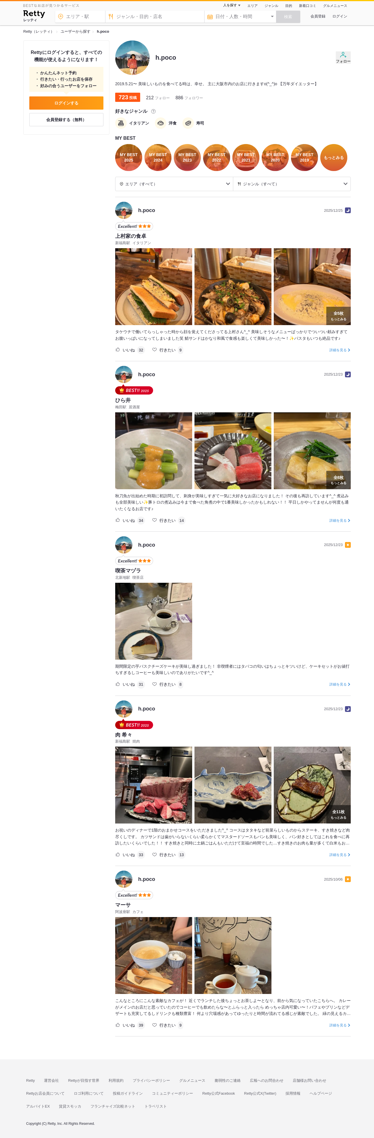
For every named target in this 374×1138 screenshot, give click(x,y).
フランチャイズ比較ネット (112, 1106)
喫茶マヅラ (128, 571)
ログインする (66, 103)
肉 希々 (123, 735)
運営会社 (51, 1080)
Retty (30, 1080)
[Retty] (34, 15)
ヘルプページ (321, 1093)
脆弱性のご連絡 (228, 1080)
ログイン (339, 16)
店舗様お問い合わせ (309, 1080)
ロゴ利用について (89, 1093)
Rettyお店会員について (45, 1093)
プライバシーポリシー (151, 1080)
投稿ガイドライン (128, 1093)
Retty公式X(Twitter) (260, 1093)
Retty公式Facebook (218, 1093)
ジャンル (271, 6)
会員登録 (318, 16)
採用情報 (293, 1093)
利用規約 (116, 1080)
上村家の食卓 (130, 236)
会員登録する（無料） (66, 119)
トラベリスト (155, 1106)
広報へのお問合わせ (267, 1080)
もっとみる (338, 315)
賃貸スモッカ (70, 1106)
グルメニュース (335, 6)
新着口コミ (307, 6)
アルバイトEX (38, 1106)
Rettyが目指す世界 (83, 1080)
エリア (252, 6)
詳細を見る (338, 350)
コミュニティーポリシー (172, 1093)
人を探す (230, 5)
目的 (288, 6)
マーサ (123, 905)
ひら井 (123, 400)
